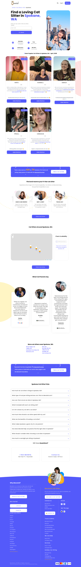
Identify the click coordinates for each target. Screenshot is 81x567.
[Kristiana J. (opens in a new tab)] (40, 82)
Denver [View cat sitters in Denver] (11, 525)
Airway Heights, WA (30, 346)
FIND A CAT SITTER (58, 172)
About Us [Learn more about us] (47, 523)
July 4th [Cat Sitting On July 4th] (46, 554)
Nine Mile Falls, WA (46, 348)
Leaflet (46, 259)
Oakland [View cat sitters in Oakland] (12, 535)
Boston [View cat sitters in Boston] (11, 519)
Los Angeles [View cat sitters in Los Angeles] (12, 529)
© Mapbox (50, 259)
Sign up (68, 3)
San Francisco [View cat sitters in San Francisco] (13, 545)
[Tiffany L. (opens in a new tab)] (16, 133)
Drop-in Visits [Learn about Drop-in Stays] (48, 545)
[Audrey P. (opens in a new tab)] (64, 82)
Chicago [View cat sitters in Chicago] (12, 521)
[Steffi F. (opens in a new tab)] (17, 82)
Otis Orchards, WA (46, 353)
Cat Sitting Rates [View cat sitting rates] (48, 527)
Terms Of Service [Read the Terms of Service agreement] (14, 564)
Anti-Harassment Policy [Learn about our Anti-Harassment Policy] (31, 564)
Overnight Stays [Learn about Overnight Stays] (48, 547)
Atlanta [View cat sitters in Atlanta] (11, 515)
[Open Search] (57, 3)
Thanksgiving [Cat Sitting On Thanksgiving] (48, 556)
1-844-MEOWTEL (25, 454)
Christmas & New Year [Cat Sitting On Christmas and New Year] (50, 557)
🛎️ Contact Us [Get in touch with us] (50, 513)
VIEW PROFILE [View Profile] (17, 101)
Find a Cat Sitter (40, 216)
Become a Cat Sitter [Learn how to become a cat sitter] (53, 497)
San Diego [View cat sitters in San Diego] (12, 543)
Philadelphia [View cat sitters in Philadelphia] (13, 537)
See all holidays (48, 559)
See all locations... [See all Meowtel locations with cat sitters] (14, 551)
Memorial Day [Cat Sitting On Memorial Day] (48, 552)
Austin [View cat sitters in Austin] (11, 517)
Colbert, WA (29, 348)
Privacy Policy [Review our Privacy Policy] (22, 564)
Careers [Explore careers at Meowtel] (46, 533)
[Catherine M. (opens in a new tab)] (40, 133)
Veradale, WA (45, 351)
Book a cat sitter (18, 496)
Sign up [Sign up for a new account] (18, 510)
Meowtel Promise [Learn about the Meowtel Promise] (49, 521)
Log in (61, 3)
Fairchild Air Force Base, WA (32, 350)
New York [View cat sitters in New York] (12, 533)
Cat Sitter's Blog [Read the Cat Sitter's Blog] (48, 540)
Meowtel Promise (39, 172)
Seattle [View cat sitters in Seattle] (11, 547)
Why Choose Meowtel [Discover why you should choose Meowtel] (50, 529)
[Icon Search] (57, 241)
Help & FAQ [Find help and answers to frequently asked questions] (47, 538)
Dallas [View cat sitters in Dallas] (11, 523)
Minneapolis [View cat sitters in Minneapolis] (13, 531)
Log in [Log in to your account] (18, 506)
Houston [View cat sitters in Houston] (12, 527)
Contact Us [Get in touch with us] (48, 500)
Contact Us (55, 454)
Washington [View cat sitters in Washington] (13, 549)
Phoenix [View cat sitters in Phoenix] (12, 539)
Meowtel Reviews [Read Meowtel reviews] (49, 531)
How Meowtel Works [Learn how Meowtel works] (49, 525)
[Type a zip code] (61, 241)
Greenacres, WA (30, 351)
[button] (13, 235)
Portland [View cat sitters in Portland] (12, 541)
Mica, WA (44, 346)
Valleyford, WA (45, 350)
